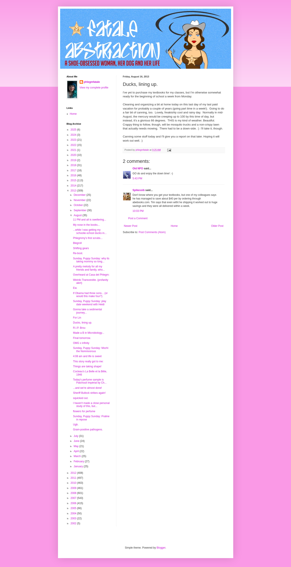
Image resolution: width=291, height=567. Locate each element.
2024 (74, 134)
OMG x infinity (81, 343)
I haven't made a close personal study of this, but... (91, 405)
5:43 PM (137, 178)
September (80, 210)
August (78, 215)
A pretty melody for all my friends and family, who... (89, 268)
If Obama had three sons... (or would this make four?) (90, 295)
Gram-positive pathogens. (88, 429)
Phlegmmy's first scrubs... (87, 238)
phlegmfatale (92, 81)
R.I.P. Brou (79, 327)
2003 (74, 518)
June (77, 441)
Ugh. (75, 424)
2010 (74, 482)
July (76, 436)
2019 (74, 160)
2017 (74, 170)
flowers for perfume (84, 411)
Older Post (217, 225)
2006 (74, 503)
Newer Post (130, 225)
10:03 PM (138, 210)
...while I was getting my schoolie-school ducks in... (89, 231)
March (78, 456)
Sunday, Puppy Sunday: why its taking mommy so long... (91, 260)
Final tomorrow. (82, 338)
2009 (74, 488)
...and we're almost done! (87, 387)
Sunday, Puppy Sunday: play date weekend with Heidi (89, 303)
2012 (74, 472)
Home (174, 225)
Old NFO (138, 168)
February (79, 461)
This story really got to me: (88, 361)
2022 (74, 145)
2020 (74, 155)
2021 (74, 150)
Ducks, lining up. (82, 322)
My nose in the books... (86, 224)
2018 (74, 165)
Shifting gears (81, 248)
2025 (74, 129)
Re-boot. (78, 253)
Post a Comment (138, 218)
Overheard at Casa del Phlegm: (91, 274)
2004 (74, 513)
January (79, 466)
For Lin (77, 317)
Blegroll (77, 243)
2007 (74, 498)
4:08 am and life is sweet (87, 356)
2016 (74, 175)
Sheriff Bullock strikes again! (89, 392)
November (80, 200)
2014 (74, 185)
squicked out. (80, 398)
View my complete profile (94, 87)
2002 (74, 523)
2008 (74, 493)
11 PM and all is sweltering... (89, 219)
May (76, 446)
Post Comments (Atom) (152, 232)
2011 (74, 477)
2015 (74, 180)
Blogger (161, 547)
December (80, 194)
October (79, 205)
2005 (74, 508)
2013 (74, 190)
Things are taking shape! (87, 366)
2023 (74, 139)
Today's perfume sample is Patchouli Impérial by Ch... (89, 381)
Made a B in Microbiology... (88, 332)
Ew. (75, 287)
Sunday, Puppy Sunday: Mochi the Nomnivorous (90, 349)
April (76, 451)
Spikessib (139, 190)
